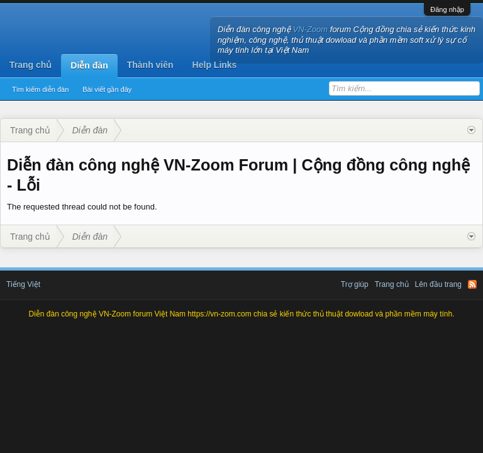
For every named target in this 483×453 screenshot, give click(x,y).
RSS (472, 284)
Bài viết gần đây (106, 89)
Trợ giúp (355, 284)
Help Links (214, 65)
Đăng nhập (447, 9)
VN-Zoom (310, 29)
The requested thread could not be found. (82, 206)
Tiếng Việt (23, 284)
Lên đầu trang (438, 284)
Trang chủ (30, 65)
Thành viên (150, 65)
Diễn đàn (89, 65)
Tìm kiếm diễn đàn (40, 89)
